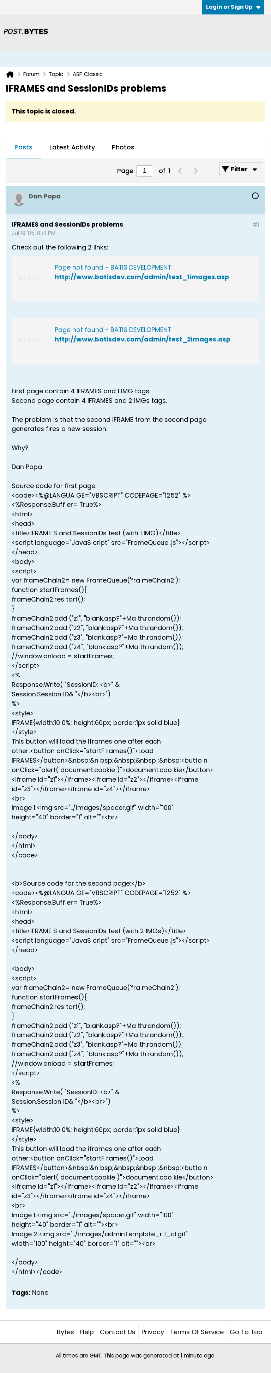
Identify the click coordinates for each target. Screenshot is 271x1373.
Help (87, 1332)
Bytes (65, 1332)
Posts (23, 147)
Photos (123, 147)
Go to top (246, 1332)
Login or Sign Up (233, 7)
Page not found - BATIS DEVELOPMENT (113, 267)
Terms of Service (197, 1332)
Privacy (152, 1332)
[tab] (23, 147)
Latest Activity (72, 147)
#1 (256, 224)
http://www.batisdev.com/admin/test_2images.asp (142, 339)
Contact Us (118, 1332)
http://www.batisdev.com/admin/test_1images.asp (142, 276)
